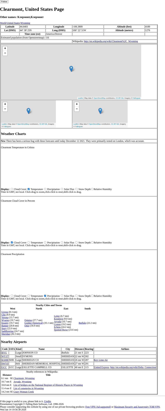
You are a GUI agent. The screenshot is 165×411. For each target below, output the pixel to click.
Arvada (57, 321)
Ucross (4, 312)
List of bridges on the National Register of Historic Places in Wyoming (48, 385)
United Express (101, 367)
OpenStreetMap (99, 98)
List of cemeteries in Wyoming (28, 388)
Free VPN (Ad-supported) (98, 407)
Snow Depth (84, 189)
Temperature (37, 189)
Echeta (57, 327)
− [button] (5, 53)
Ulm (3, 314)
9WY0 (5, 363)
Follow (4, 1)
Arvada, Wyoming (22, 381)
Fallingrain (136, 98)
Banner (4, 325)
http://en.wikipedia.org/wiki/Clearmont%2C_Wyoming (111, 41)
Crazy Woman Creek (23, 391)
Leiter (57, 316)
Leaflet (80, 98)
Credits (47, 401)
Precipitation (53, 189)
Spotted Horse (61, 329)
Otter (26, 325)
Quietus (28, 320)
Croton (57, 324)
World (3, 23)
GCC (4, 367)
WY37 (5, 356)
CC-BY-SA (119, 98)
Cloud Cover (20, 189)
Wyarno (5, 320)
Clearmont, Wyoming (23, 378)
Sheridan (5, 334)
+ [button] (5, 48)
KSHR (5, 360)
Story (4, 328)
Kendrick (58, 319)
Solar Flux (69, 189)
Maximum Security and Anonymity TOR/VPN (137, 407)
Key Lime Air (101, 360)
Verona (4, 317)
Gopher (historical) (33, 323)
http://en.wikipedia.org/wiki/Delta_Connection (133, 367)
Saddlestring (7, 331)
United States (13, 23)
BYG (4, 352)
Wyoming (25, 23)
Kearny (5, 323)
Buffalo (82, 323)
